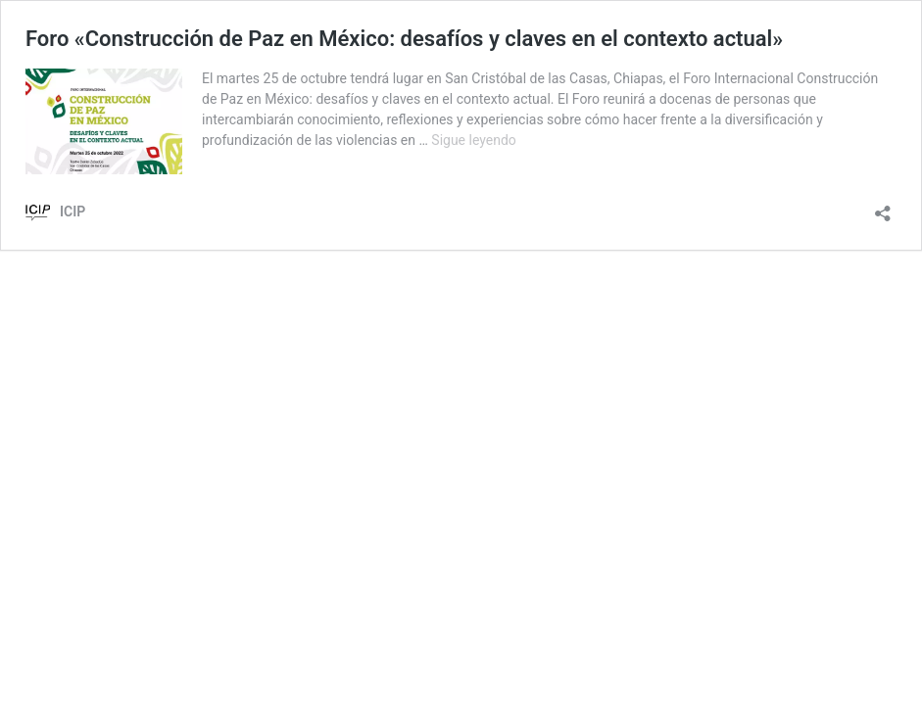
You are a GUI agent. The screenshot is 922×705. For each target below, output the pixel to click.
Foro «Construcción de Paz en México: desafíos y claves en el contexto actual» (404, 38)
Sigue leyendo (473, 140)
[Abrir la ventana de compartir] (883, 207)
